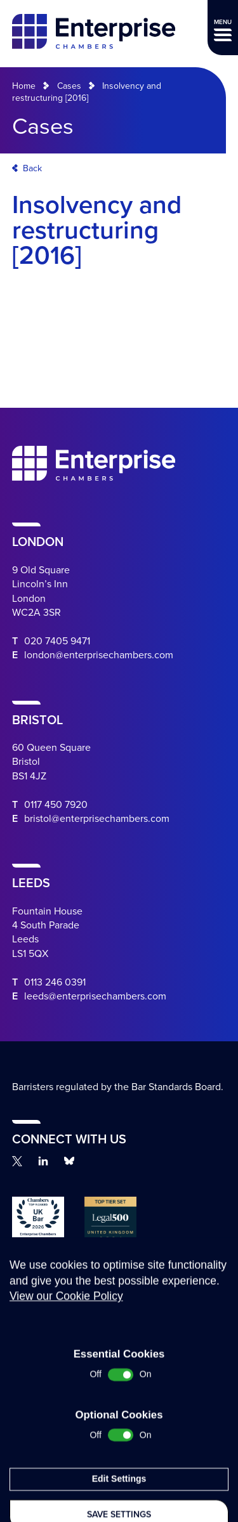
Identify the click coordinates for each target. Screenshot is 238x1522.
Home (24, 86)
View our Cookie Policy (66, 1416)
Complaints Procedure (43, 1351)
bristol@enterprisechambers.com (96, 818)
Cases (69, 86)
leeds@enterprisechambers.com (95, 996)
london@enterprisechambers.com (98, 655)
